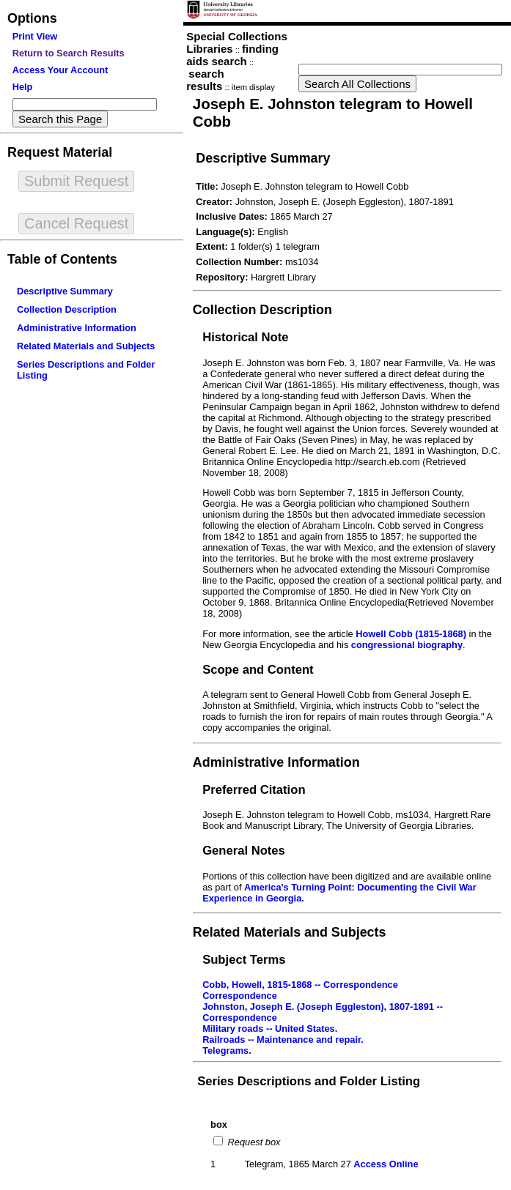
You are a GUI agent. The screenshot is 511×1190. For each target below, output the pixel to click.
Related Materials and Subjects (86, 346)
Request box (252, 1142)
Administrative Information (76, 327)
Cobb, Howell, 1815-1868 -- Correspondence (300, 984)
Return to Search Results (68, 53)
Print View (35, 36)
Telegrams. (226, 1050)
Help (22, 86)
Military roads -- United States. (269, 1028)
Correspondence (239, 995)
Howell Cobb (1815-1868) (411, 633)
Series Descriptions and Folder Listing (308, 1081)
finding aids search (232, 54)
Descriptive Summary (65, 291)
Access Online (385, 1164)
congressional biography (407, 644)
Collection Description (67, 309)
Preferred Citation (253, 790)
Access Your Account (60, 69)
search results (205, 79)
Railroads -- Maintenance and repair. (283, 1039)
